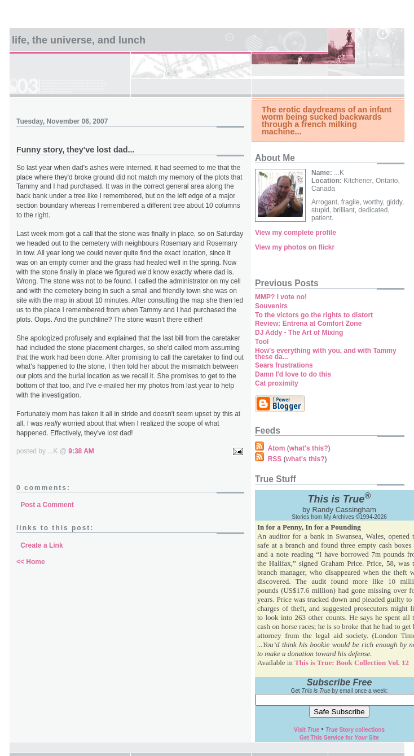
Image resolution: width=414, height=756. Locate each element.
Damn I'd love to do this (293, 374)
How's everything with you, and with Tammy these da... (326, 354)
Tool (261, 342)
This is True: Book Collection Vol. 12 (351, 662)
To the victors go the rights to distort (314, 315)
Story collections (355, 730)
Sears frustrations (284, 365)
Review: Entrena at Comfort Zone (308, 323)
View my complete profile (295, 233)
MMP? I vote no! (281, 297)
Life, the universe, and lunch (79, 40)
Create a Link (41, 545)
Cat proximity (276, 383)
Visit (306, 730)
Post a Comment (47, 505)
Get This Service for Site (339, 738)
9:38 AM (81, 451)
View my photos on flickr (294, 247)
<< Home (30, 562)
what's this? (308, 448)
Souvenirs (271, 306)
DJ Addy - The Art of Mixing (299, 333)
